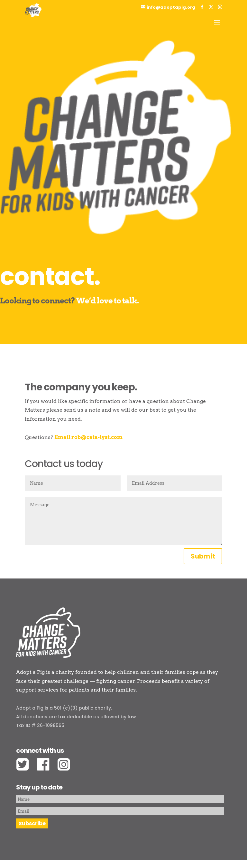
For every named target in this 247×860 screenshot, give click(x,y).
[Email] (120, 811)
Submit (203, 556)
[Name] (120, 799)
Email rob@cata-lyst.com (88, 437)
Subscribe (32, 823)
